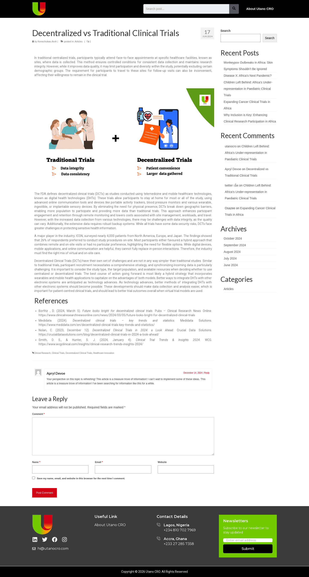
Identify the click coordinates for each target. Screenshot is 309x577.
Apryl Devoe (56, 373)
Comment (38, 414)
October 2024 (233, 238)
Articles (79, 41)
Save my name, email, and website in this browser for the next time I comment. (81, 478)
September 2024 (235, 245)
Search (226, 30)
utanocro (230, 146)
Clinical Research (42, 353)
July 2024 (230, 258)
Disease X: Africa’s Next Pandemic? (248, 75)
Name (36, 462)
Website (162, 462)
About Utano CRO (260, 9)
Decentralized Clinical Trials (79, 353)
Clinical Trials (58, 353)
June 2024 (231, 265)
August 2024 (232, 251)
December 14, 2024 (192, 373)
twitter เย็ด (231, 185)
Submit (248, 549)
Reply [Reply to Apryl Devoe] (207, 373)
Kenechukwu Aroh (47, 41)
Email (99, 462)
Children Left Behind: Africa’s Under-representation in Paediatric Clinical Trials (248, 89)
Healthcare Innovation (103, 353)
